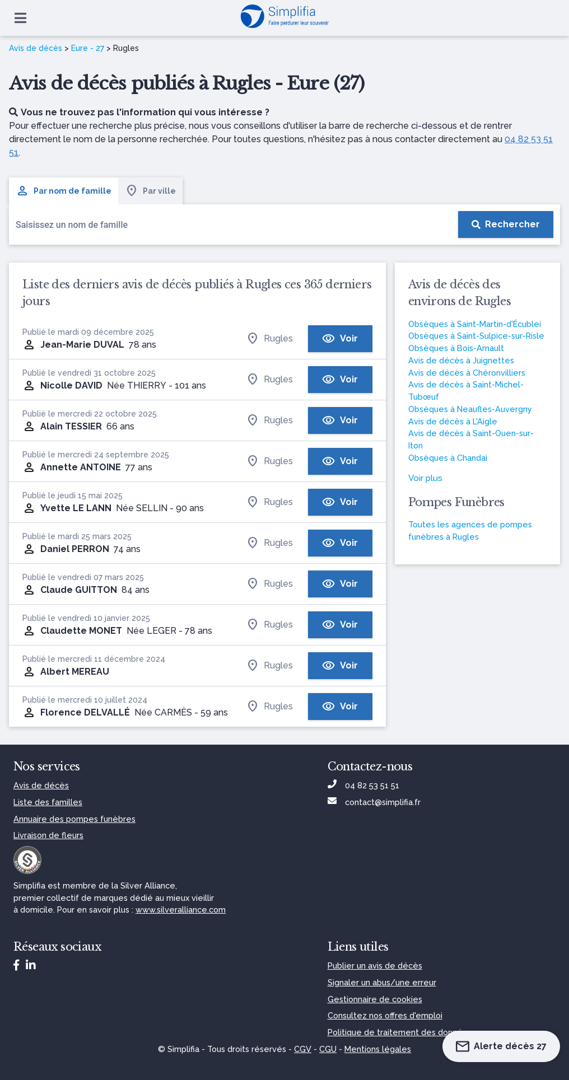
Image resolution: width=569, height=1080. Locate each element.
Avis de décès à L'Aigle (452, 421)
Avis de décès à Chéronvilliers (466, 372)
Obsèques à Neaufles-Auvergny (470, 409)
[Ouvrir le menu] (20, 18)
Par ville (150, 191)
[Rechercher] (505, 224)
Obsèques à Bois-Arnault (456, 348)
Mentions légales (377, 1049)
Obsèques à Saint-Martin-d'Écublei (474, 324)
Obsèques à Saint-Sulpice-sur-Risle (476, 335)
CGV (302, 1049)
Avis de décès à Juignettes (461, 360)
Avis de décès (35, 48)
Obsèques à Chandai (447, 457)
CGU (328, 1049)
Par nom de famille (63, 191)
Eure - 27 (87, 48)
